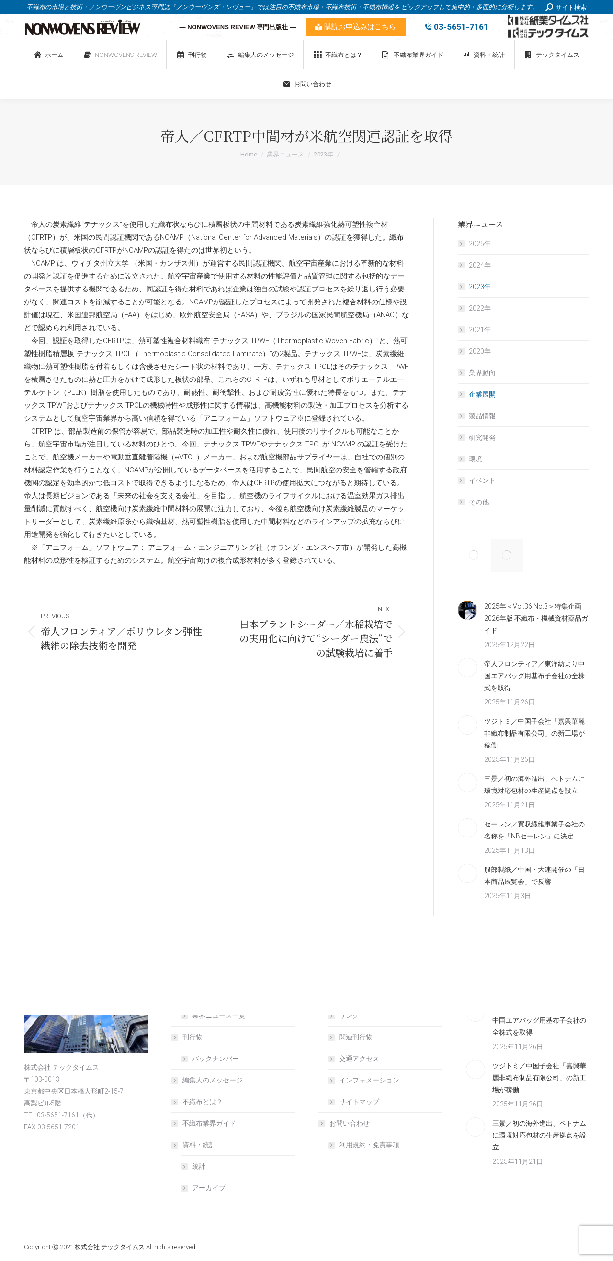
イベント (482, 480)
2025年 (480, 243)
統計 (198, 1166)
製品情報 (482, 416)
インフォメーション (369, 1080)
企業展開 (482, 394)
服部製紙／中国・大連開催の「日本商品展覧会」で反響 (534, 875)
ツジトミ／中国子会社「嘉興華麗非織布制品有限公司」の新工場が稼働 (534, 733)
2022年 (480, 308)
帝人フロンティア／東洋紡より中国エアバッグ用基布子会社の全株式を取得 (534, 676)
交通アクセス (359, 1058)
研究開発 (482, 437)
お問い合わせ (345, 1123)
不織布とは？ (202, 1101)
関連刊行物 (356, 1037)
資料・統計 (194, 1145)
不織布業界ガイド (209, 1123)
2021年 (480, 330)
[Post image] (467, 610)
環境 (475, 459)
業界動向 (482, 373)
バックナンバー (215, 1058)
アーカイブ (209, 1188)
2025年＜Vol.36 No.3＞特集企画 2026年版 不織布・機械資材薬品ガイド (536, 618)
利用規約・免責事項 (369, 1145)
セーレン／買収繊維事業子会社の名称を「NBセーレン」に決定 (534, 830)
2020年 (480, 351)
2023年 (480, 286)
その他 (479, 502)
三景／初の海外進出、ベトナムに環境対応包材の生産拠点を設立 (534, 784)
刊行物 (188, 1037)
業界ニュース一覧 (219, 1015)
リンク (349, 1015)
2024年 (480, 265)
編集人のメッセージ (212, 1080)
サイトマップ (359, 1101)
